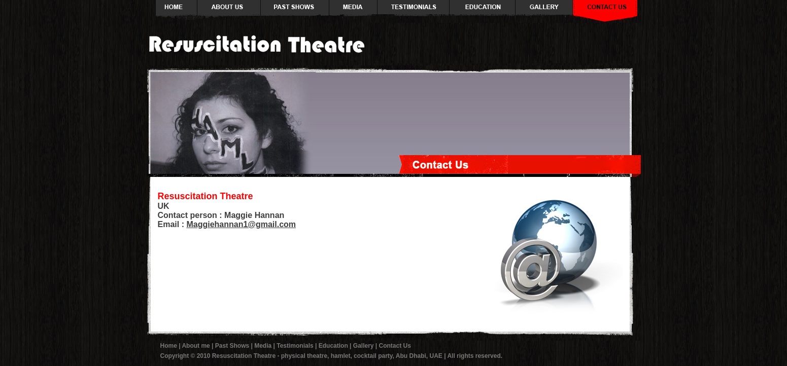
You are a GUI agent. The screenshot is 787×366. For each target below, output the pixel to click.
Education (333, 345)
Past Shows (232, 345)
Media (262, 345)
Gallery (363, 345)
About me (196, 345)
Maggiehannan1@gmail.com (241, 224)
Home (168, 345)
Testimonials (295, 345)
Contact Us (395, 345)
